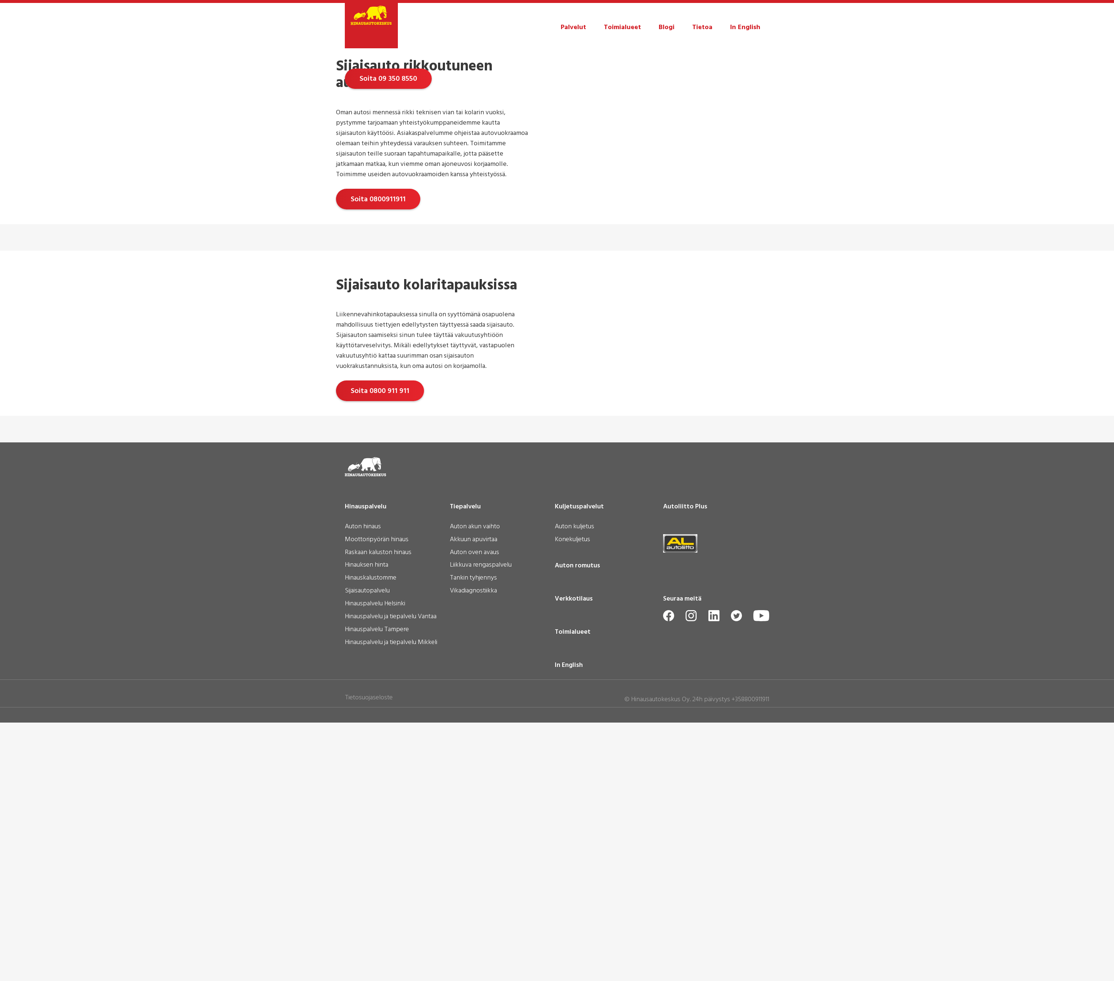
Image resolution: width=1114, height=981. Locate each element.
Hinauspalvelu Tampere (377, 888)
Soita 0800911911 (378, 446)
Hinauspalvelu (365, 765)
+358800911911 (750, 958)
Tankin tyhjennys (473, 837)
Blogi (667, 27)
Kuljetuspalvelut (579, 765)
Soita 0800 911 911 (380, 644)
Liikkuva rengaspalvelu (481, 824)
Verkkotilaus (574, 857)
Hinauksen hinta (366, 824)
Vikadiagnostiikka (473, 850)
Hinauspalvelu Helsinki (375, 863)
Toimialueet (622, 27)
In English (745, 27)
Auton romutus (577, 824)
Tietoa (702, 27)
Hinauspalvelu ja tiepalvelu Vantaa (391, 876)
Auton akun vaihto (475, 785)
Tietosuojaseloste (369, 956)
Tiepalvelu (465, 765)
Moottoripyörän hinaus (377, 798)
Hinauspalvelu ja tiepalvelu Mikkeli (391, 901)
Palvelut (573, 27)
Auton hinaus (363, 785)
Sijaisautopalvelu (367, 850)
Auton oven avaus (474, 811)
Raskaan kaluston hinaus (378, 811)
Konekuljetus (572, 798)
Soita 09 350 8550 (388, 202)
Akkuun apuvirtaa (473, 798)
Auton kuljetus (574, 785)
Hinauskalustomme (370, 837)
